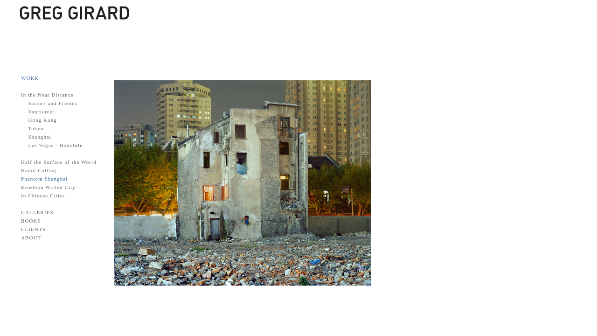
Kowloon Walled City (48, 187)
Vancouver (41, 111)
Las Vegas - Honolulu (55, 145)
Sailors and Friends (52, 103)
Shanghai (39, 137)
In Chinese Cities (43, 195)
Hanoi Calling (38, 170)
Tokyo (35, 128)
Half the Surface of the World (59, 162)
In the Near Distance (47, 95)
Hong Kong (42, 120)
